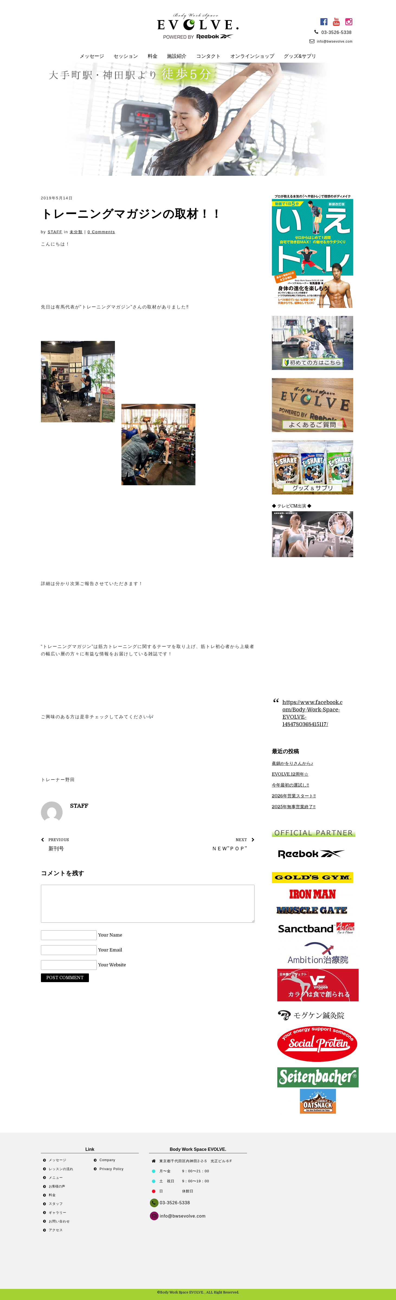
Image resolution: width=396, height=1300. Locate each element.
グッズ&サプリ (300, 56)
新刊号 (91, 844)
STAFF (55, 232)
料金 (152, 56)
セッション (126, 56)
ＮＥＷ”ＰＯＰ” (204, 844)
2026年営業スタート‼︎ (294, 796)
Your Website (112, 965)
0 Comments (101, 232)
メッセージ (92, 56)
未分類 (76, 232)
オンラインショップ (252, 56)
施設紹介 (176, 56)
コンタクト (208, 56)
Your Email (110, 950)
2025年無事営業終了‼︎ (293, 806)
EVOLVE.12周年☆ (290, 774)
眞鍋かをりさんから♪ (292, 763)
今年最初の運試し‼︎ (290, 785)
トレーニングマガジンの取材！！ (132, 213)
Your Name (110, 935)
